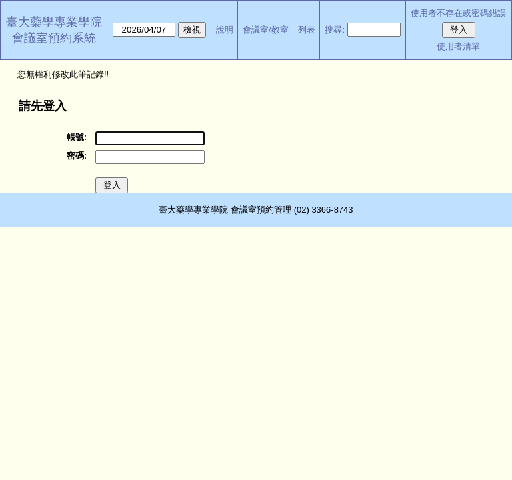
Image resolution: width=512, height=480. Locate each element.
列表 (306, 30)
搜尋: (335, 30)
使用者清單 (458, 46)
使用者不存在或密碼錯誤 (458, 13)
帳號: (77, 137)
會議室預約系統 (54, 38)
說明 (224, 30)
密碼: (77, 156)
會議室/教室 (266, 30)
